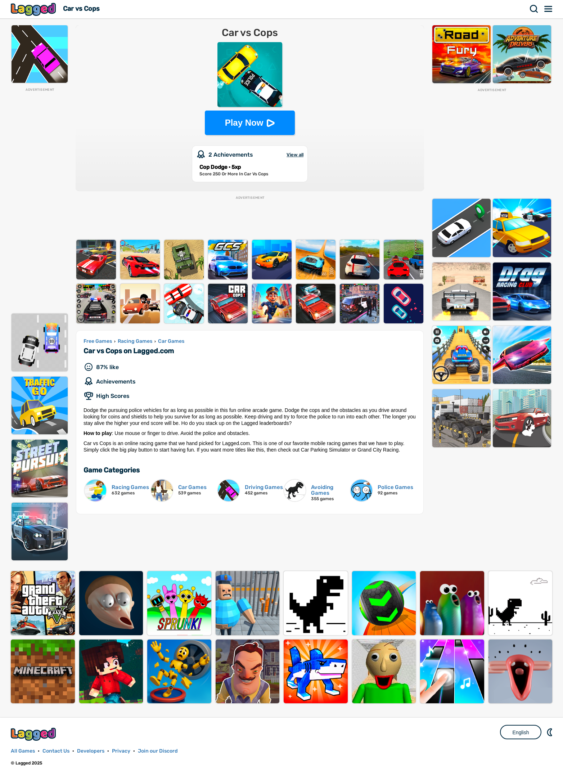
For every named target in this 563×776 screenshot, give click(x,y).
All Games (23, 751)
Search (534, 9)
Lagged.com (34, 734)
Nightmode (550, 732)
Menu (548, 9)
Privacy (121, 751)
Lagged (34, 9)
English (521, 732)
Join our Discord (158, 751)
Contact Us (55, 751)
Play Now (244, 122)
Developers (90, 751)
